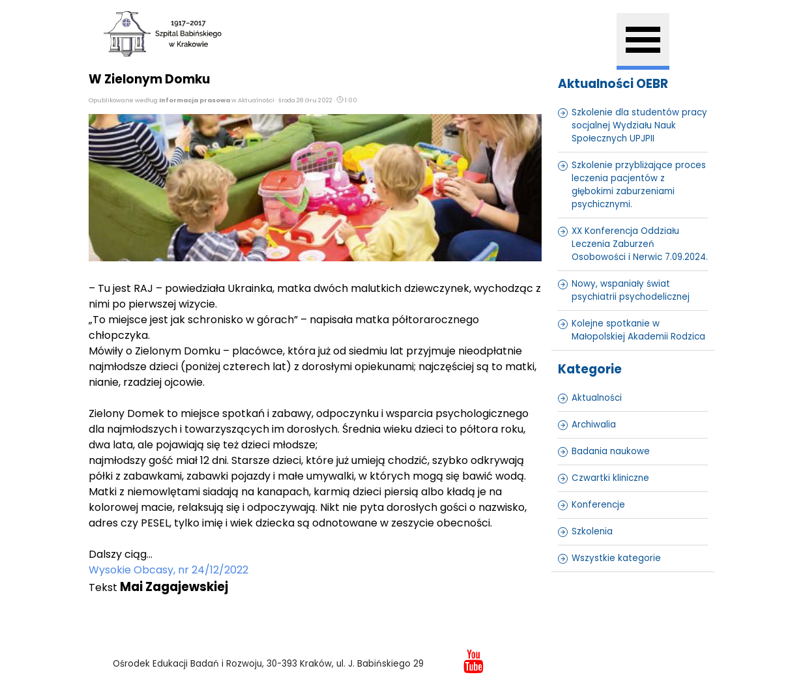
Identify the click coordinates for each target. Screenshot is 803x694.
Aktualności (597, 398)
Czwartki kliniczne (610, 478)
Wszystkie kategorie (616, 558)
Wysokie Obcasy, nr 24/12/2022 (168, 569)
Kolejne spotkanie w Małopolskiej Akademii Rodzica (638, 330)
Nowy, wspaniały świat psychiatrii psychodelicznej (631, 290)
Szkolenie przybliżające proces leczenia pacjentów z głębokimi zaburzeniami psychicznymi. (639, 184)
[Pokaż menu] (643, 41)
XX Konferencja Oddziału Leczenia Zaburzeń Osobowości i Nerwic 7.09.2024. (640, 244)
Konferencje (598, 505)
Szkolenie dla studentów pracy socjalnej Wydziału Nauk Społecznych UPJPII (639, 125)
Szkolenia (592, 531)
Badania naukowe (611, 451)
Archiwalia (594, 424)
